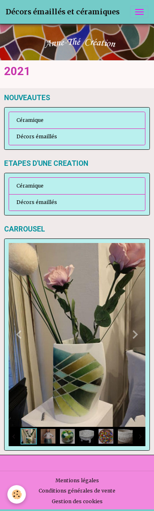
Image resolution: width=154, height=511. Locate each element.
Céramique (30, 120)
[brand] (63, 12)
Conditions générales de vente (77, 491)
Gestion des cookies (77, 501)
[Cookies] (16, 494)
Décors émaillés (36, 136)
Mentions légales (77, 480)
